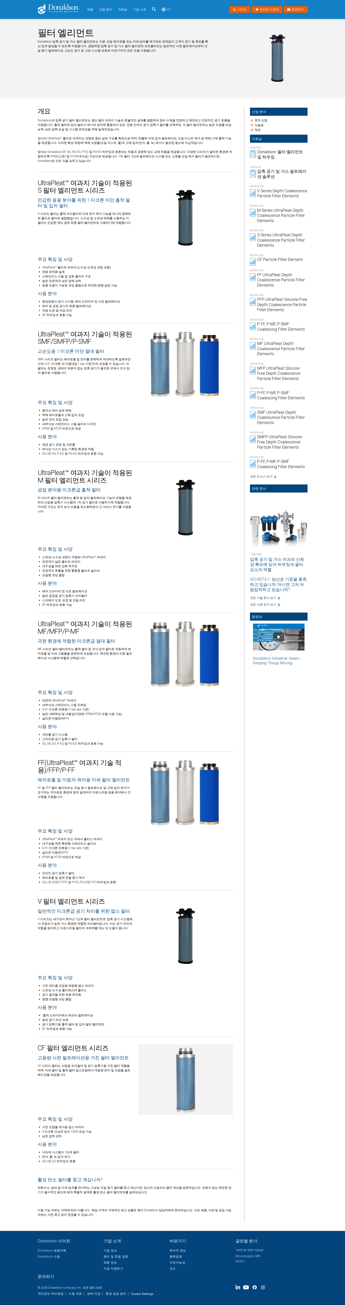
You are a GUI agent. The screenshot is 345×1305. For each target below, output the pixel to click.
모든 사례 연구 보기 (263, 604)
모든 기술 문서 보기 (263, 598)
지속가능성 (177, 1262)
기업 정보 (110, 1250)
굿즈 (173, 1268)
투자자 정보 (178, 1250)
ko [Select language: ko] (166, 9)
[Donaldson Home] (61, 9)
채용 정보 (110, 1262)
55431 (240, 1261)
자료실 (122, 9)
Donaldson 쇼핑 (49, 1256)
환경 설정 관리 (116, 1293)
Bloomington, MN (248, 1256)
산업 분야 (105, 9)
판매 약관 (94, 1293)
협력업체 (176, 1256)
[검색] (154, 9)
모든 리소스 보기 (261, 476)
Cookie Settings (142, 1293)
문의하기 (46, 1276)
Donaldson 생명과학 (52, 1250)
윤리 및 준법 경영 (116, 1256)
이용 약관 (75, 1293)
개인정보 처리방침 (51, 1293)
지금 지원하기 (113, 1268)
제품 (90, 9)
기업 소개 (139, 9)
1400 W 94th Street (250, 1250)
